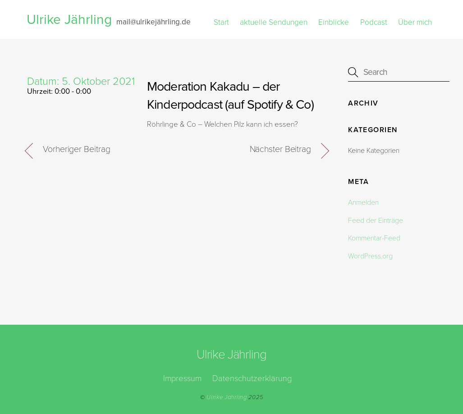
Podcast (373, 22)
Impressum (182, 378)
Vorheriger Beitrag (76, 149)
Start (221, 22)
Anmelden (363, 202)
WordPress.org (370, 256)
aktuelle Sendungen (273, 22)
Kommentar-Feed (374, 238)
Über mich (415, 22)
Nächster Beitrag (280, 149)
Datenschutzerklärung (252, 378)
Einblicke (333, 22)
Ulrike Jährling (226, 397)
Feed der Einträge (375, 220)
